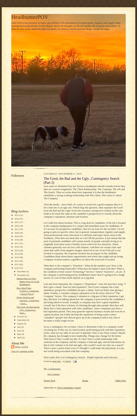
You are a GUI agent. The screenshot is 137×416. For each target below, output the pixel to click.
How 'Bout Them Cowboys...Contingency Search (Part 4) (28, 291)
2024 (17, 219)
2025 (17, 215)
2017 (17, 243)
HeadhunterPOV (29, 17)
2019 (17, 236)
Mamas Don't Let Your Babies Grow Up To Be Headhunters (28, 281)
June (19, 330)
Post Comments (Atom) (69, 387)
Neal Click (21, 347)
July (19, 327)
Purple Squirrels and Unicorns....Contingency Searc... (28, 300)
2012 (17, 261)
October (21, 316)
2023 (17, 222)
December (22, 271)
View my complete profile (22, 351)
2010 (17, 268)
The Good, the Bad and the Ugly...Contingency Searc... (28, 310)
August (20, 323)
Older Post (120, 380)
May (19, 334)
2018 (17, 240)
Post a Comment (54, 374)
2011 (17, 264)
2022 (17, 226)
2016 (17, 247)
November (22, 275)
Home (85, 380)
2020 (17, 233)
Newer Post (49, 380)
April (19, 337)
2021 (17, 229)
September (22, 320)
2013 (17, 257)
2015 (17, 250)
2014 (17, 254)
